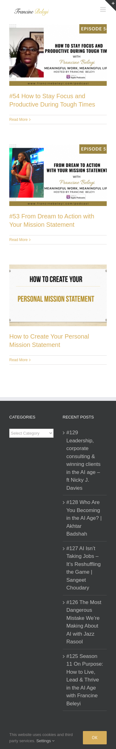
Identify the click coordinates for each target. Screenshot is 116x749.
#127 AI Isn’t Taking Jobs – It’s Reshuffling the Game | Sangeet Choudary (84, 568)
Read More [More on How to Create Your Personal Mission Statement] (18, 360)
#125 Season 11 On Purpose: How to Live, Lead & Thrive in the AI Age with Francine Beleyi (85, 680)
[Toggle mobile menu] (103, 9)
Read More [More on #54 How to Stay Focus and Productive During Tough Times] (18, 119)
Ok (95, 737)
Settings (45, 740)
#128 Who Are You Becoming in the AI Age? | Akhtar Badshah (84, 518)
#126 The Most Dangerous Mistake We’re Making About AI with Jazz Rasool (84, 622)
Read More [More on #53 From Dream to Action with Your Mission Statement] (18, 240)
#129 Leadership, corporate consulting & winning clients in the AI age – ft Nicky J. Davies (84, 460)
